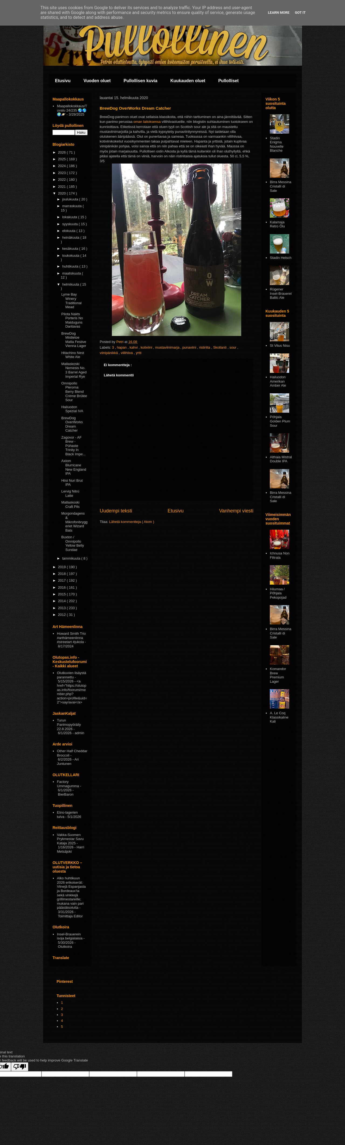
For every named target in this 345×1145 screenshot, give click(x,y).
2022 (62, 180)
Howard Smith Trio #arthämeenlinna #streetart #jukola (71, 638)
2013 (62, 608)
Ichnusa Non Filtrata (279, 555)
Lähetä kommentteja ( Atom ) (131, 522)
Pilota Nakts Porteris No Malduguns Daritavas (72, 320)
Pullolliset (228, 80)
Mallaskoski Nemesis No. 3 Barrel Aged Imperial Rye (74, 370)
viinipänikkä (109, 353)
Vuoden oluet (97, 80)
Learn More (278, 13)
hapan (122, 347)
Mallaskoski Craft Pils (70, 504)
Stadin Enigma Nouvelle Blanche (277, 144)
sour (233, 347)
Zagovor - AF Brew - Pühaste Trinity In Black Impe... (73, 445)
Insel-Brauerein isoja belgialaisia (69, 936)
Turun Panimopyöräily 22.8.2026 (69, 724)
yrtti (139, 353)
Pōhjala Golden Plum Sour (280, 421)
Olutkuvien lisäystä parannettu (71, 675)
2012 (62, 615)
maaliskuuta (72, 273)
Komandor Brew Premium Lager (278, 675)
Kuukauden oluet (187, 80)
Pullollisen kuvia (140, 80)
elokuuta (69, 231)
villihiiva (127, 353)
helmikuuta (71, 284)
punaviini (189, 347)
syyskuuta (70, 224)
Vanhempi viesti (236, 510)
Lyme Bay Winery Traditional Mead (71, 300)
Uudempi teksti (116, 510)
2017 (62, 580)
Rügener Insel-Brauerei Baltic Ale (281, 293)
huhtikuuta (71, 266)
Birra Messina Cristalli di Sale (280, 186)
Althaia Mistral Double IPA (281, 459)
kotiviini (147, 347)
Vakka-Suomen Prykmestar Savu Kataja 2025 (70, 839)
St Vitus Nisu (280, 346)
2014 (62, 601)
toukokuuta (71, 256)
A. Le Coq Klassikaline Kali (279, 717)
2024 (62, 166)
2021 (62, 187)
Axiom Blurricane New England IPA (73, 467)
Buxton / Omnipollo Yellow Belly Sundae (72, 543)
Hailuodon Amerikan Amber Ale (278, 381)
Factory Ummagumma (68, 784)
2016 (62, 587)
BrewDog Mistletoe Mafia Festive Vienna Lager (73, 339)
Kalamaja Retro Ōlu (277, 224)
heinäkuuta (71, 237)
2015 (62, 594)
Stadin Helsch (280, 258)
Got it (300, 13)
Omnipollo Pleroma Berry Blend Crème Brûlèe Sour (74, 391)
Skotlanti (220, 347)
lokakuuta (70, 217)
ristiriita (205, 347)
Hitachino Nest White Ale (72, 355)
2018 (62, 574)
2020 (62, 193)
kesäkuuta (70, 249)
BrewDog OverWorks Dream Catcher (72, 424)
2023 (62, 173)
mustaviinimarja (167, 347)
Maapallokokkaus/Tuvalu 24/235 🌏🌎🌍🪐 (72, 110)
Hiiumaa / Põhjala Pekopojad (278, 593)
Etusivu (63, 80)
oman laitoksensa (147, 122)
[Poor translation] (19, 1066)
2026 (62, 152)
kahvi (134, 347)
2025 (62, 159)
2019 (62, 567)
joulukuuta (70, 199)
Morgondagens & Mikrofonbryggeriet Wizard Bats (74, 521)
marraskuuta (72, 206)
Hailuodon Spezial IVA (72, 409)
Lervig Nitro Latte (70, 493)
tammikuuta (71, 558)
